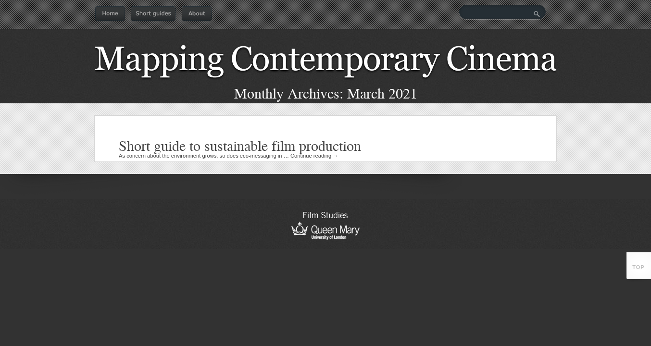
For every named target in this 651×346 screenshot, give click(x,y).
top (638, 267)
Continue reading (314, 156)
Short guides (153, 14)
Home (110, 14)
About (196, 14)
